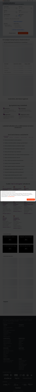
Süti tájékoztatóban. (11, 196)
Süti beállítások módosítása (21, 199)
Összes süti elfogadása (31, 199)
